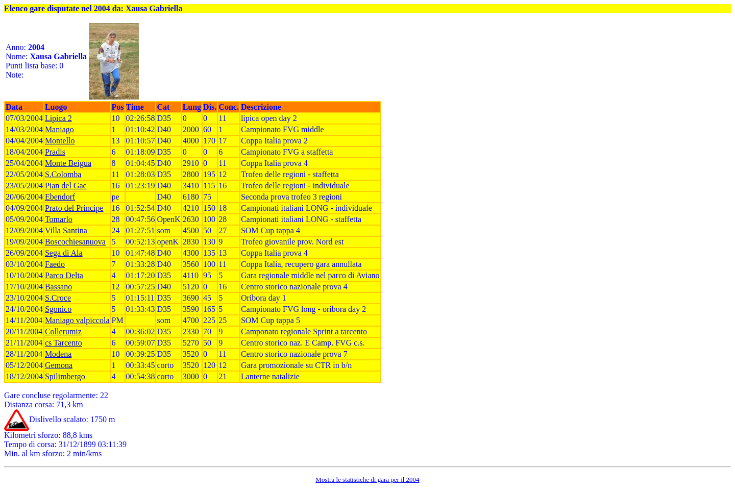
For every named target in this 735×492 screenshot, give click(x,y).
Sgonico (58, 309)
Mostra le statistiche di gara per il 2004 (367, 479)
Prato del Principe (74, 208)
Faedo (55, 264)
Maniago (59, 129)
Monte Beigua (68, 163)
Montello (60, 140)
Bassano (58, 286)
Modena (58, 354)
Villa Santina (66, 230)
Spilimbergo (65, 376)
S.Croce (58, 297)
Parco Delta (64, 275)
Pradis (55, 151)
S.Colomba (63, 174)
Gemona (58, 365)
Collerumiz (63, 331)
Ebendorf (60, 196)
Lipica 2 (58, 118)
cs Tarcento (63, 342)
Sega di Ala (64, 253)
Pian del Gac (66, 185)
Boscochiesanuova (75, 241)
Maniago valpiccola (77, 320)
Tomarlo (58, 219)
